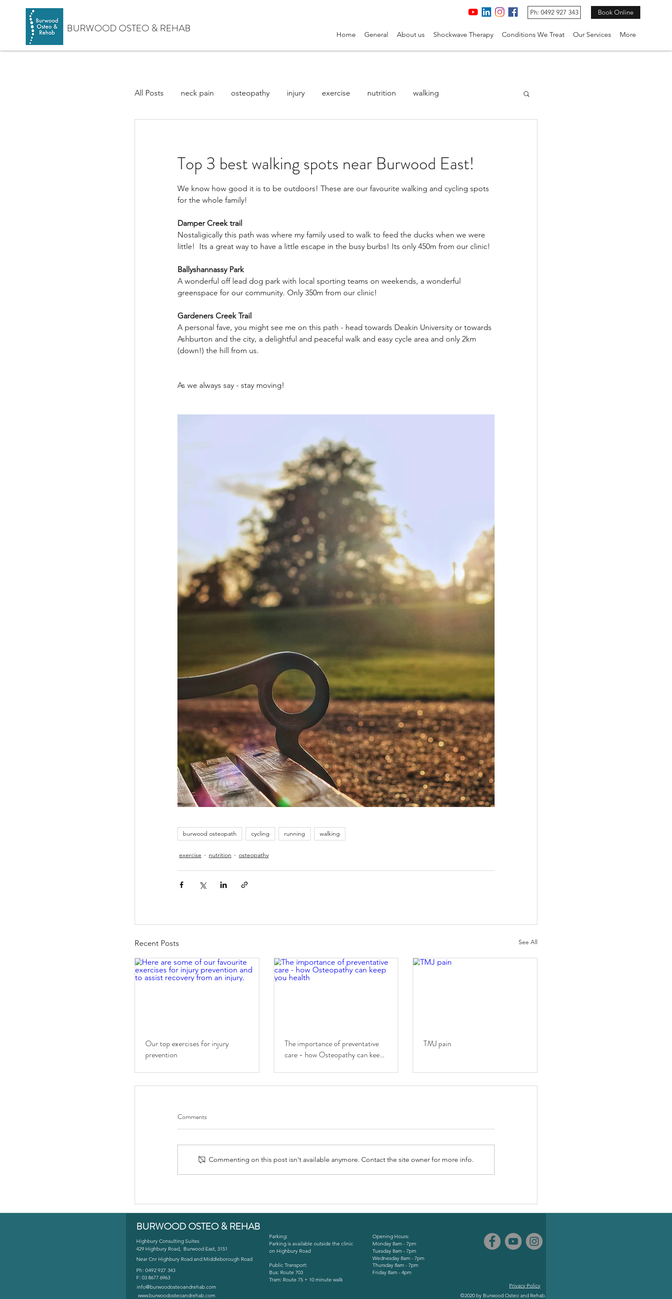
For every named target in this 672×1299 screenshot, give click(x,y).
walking (426, 93)
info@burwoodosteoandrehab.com (176, 1287)
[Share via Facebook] (181, 885)
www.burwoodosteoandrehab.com (176, 1295)
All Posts (149, 93)
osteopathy (250, 93)
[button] (411, 34)
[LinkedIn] (486, 12)
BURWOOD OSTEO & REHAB (129, 28)
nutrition (381, 93)
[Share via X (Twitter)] (202, 885)
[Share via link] (244, 885)
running (294, 833)
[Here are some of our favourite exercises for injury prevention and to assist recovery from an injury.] (197, 993)
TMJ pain (437, 1043)
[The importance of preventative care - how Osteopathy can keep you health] (336, 993)
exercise (336, 93)
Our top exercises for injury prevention (187, 1049)
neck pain (197, 93)
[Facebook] (513, 12)
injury (296, 93)
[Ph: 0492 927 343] (554, 12)
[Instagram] (499, 12)
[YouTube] (473, 12)
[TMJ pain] (475, 993)
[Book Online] (615, 12)
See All (528, 942)
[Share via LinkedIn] (223, 885)
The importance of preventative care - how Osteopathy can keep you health (334, 1049)
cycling (260, 833)
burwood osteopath (210, 833)
